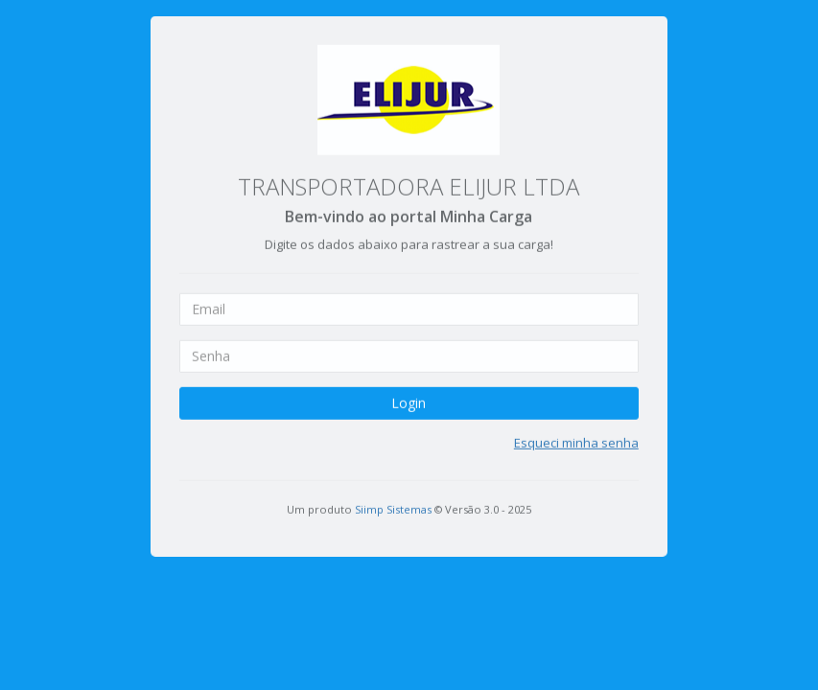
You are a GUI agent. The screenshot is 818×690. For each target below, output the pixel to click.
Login (408, 392)
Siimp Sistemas (393, 499)
